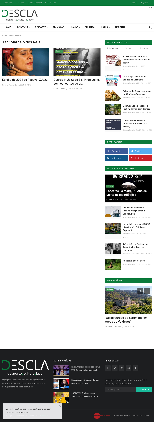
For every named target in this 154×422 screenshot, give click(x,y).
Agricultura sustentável (134, 261)
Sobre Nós (20, 2)
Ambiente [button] (121, 27)
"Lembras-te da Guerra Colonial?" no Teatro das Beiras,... (135, 123)
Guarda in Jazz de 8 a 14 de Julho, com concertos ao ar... (77, 81)
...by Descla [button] (23, 27)
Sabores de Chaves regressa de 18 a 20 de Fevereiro (137, 93)
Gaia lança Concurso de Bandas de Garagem (134, 78)
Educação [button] (60, 27)
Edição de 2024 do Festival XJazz (25, 80)
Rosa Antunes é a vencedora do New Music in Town (85, 381)
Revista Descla (8, 85)
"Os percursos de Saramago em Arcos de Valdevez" (126, 319)
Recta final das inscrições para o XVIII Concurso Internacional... (85, 368)
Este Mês (128, 48)
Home (8, 27)
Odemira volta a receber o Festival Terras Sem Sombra (136, 107)
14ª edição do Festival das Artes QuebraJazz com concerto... (136, 247)
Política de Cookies (141, 415)
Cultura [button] (91, 27)
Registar (144, 2)
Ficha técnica (50, 2)
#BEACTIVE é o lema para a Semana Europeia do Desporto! (85, 394)
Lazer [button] (105, 27)
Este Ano (144, 48)
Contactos (8, 2)
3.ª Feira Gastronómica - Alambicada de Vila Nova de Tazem (136, 59)
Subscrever (144, 389)
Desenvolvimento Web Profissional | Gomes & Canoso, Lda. (134, 210)
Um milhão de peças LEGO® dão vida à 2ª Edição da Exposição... (136, 227)
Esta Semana (112, 48)
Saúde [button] (75, 27)
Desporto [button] (41, 27)
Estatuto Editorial (35, 2)
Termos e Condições (121, 415)
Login (134, 2)
